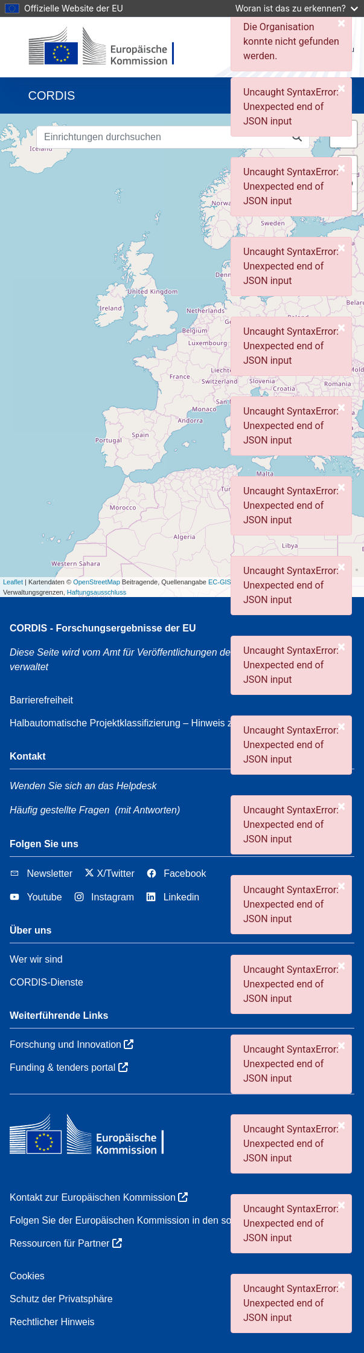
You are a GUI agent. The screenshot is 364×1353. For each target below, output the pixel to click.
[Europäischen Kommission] (111, 47)
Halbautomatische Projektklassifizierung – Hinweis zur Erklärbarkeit (154, 723)
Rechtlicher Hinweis (52, 1322)
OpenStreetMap (96, 582)
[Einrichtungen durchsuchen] (161, 137)
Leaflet (13, 582)
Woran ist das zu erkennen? (296, 8)
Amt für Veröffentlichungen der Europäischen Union (219, 652)
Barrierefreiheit (41, 700)
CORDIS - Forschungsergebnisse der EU (103, 628)
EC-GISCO (224, 582)
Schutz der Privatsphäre (61, 1299)
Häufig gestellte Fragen (59, 810)
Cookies (27, 1276)
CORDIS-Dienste (46, 982)
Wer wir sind (36, 959)
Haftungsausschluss (96, 592)
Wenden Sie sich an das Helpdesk (83, 786)
